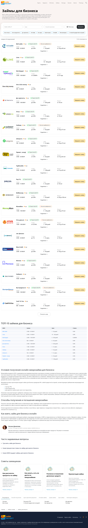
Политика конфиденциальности (14, 524)
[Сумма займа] (13, 27)
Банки (75, 3)
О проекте (60, 517)
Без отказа (7, 32)
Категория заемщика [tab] (72, 497)
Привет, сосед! (6, 356)
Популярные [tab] (5, 497)
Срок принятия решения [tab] (30, 497)
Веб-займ (5, 331)
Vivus (4, 346)
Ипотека (51, 3)
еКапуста (5, 353)
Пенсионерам (62, 32)
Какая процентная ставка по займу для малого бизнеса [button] (21, 448)
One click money (6, 340)
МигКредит (5, 337)
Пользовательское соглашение (29, 524)
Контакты (75, 517)
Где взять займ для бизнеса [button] (12, 443)
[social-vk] (80, 517)
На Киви (33, 32)
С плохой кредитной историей (76, 32)
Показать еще (44, 314)
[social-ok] (83, 517)
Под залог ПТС (27, 501)
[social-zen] (86, 517)
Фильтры (70, 27)
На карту (39, 32)
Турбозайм (5, 359)
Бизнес (69, 3)
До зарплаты (25, 32)
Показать (81, 27)
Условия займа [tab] (43, 497)
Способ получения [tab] (16, 497)
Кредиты (45, 3)
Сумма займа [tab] (52, 497)
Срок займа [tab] (61, 497)
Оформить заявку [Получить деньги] (79, 46)
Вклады (64, 3)
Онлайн (55, 32)
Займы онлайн (11, 509)
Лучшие (5, 501)
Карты (39, 3)
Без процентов (16, 32)
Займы (57, 3)
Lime (4, 334)
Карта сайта (67, 517)
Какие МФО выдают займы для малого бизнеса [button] (18, 453)
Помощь (81, 3)
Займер (4, 350)
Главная (3, 509)
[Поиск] (86, 3)
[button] (44, 51)
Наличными (47, 32)
